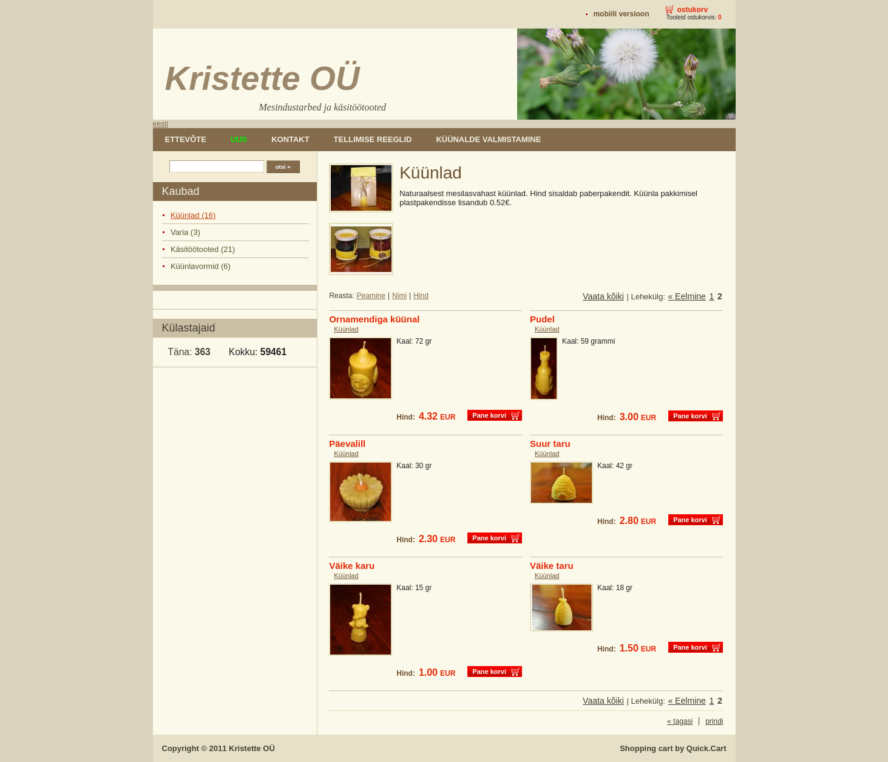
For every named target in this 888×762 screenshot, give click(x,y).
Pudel (542, 319)
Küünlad (346, 329)
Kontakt (290, 139)
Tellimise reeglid (373, 139)
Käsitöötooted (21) (203, 249)
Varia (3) (185, 232)
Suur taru (550, 443)
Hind (421, 295)
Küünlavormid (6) (201, 266)
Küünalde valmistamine (488, 139)
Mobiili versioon (621, 14)
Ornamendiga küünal (374, 319)
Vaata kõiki (603, 296)
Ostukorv (692, 9)
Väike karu (352, 565)
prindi (714, 721)
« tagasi (680, 721)
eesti (160, 124)
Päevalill (347, 443)
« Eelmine (687, 296)
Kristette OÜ (252, 748)
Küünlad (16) (193, 215)
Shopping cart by (673, 748)
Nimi (399, 295)
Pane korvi (489, 415)
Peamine (371, 295)
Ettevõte (185, 139)
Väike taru (552, 565)
